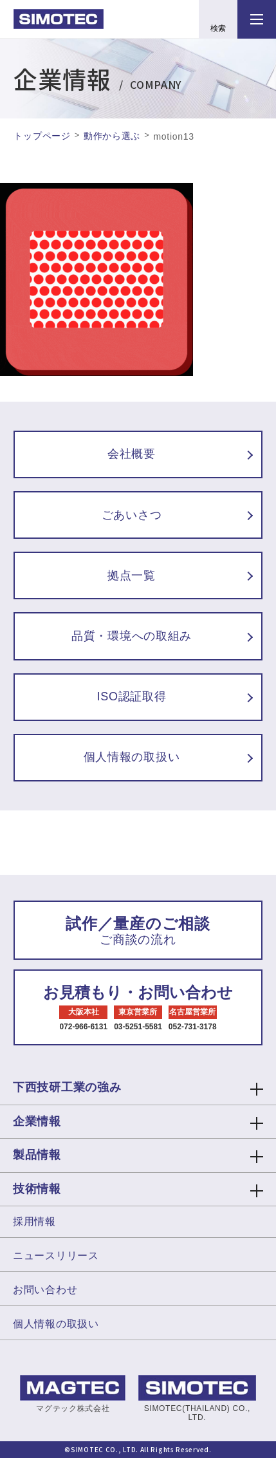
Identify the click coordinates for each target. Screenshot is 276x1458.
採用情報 (34, 1221)
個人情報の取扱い (56, 1323)
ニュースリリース (56, 1255)
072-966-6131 (83, 1026)
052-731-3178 (193, 1026)
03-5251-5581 (138, 1026)
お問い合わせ (45, 1289)
